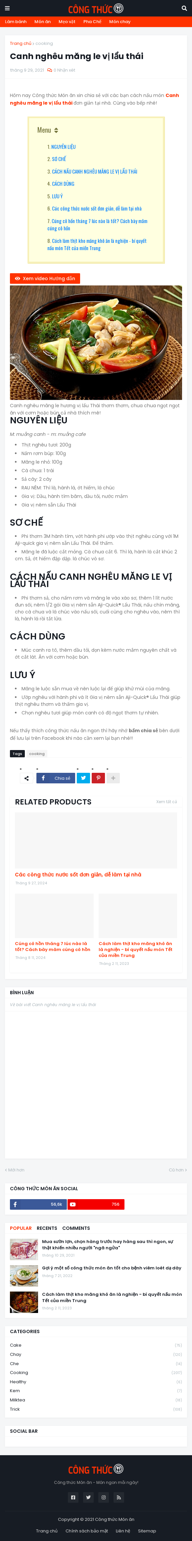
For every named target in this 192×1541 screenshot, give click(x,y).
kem (96, 1391)
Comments (76, 1228)
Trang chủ (20, 43)
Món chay (120, 21)
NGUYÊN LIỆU (63, 146)
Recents (47, 1228)
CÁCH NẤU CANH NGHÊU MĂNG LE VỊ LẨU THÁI (94, 171)
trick (96, 1409)
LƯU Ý (57, 196)
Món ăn (42, 21)
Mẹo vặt (67, 21)
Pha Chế (92, 21)
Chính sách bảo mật (87, 1531)
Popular (21, 1228)
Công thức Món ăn (114, 1519)
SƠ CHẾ (59, 158)
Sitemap (147, 1531)
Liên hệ (123, 1531)
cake (96, 1345)
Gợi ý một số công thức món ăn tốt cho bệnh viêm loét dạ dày (111, 1268)
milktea (96, 1400)
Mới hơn (16, 1170)
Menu (44, 130)
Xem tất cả (166, 801)
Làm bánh (15, 21)
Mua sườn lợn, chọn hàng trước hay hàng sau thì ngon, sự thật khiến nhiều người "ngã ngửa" (107, 1245)
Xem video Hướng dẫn (49, 278)
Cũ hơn (176, 1170)
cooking (44, 43)
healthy (96, 1382)
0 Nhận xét (64, 70)
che (96, 1364)
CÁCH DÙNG (63, 183)
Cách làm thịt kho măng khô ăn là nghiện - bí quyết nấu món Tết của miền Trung (97, 244)
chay (96, 1354)
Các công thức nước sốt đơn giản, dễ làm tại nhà (97, 208)
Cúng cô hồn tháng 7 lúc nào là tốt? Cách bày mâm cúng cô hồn (52, 947)
